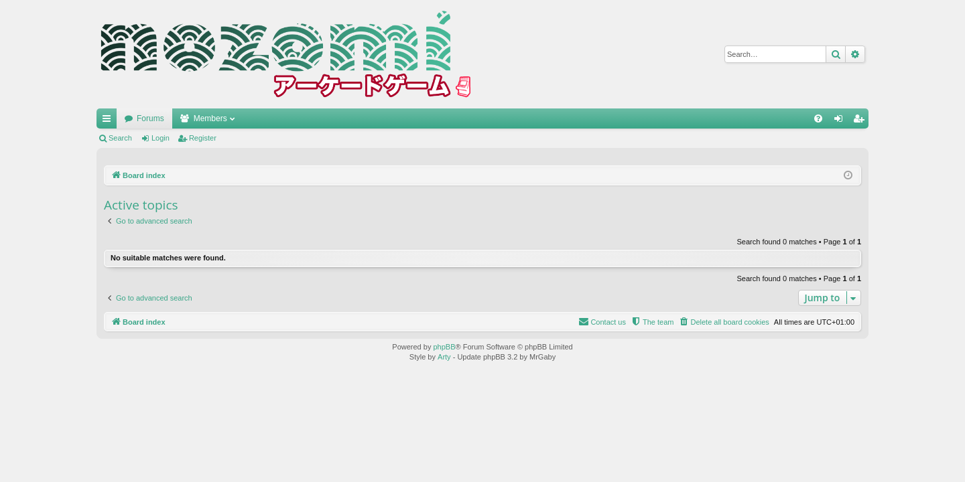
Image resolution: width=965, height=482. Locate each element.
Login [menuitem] (841, 121)
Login (160, 138)
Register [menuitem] (861, 121)
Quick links (109, 121)
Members (210, 118)
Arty (444, 357)
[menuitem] (818, 118)
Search (120, 138)
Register (202, 138)
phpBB (444, 347)
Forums (150, 118)
